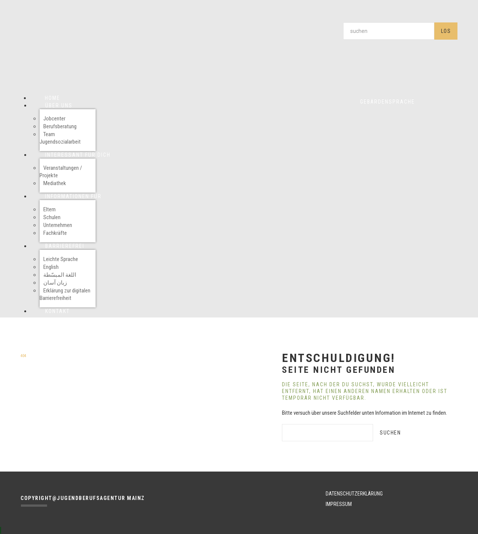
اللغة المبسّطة (59, 274)
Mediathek (54, 183)
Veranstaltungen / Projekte (61, 172)
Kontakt (57, 311)
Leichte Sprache (60, 259)
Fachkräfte (55, 233)
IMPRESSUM (339, 504)
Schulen (51, 217)
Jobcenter (54, 118)
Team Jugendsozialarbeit (60, 138)
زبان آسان (55, 282)
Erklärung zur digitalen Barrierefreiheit (65, 294)
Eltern (49, 209)
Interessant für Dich (78, 155)
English (51, 267)
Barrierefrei (64, 246)
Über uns (58, 105)
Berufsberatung (60, 126)
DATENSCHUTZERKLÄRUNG (354, 494)
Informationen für (73, 196)
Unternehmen (57, 225)
